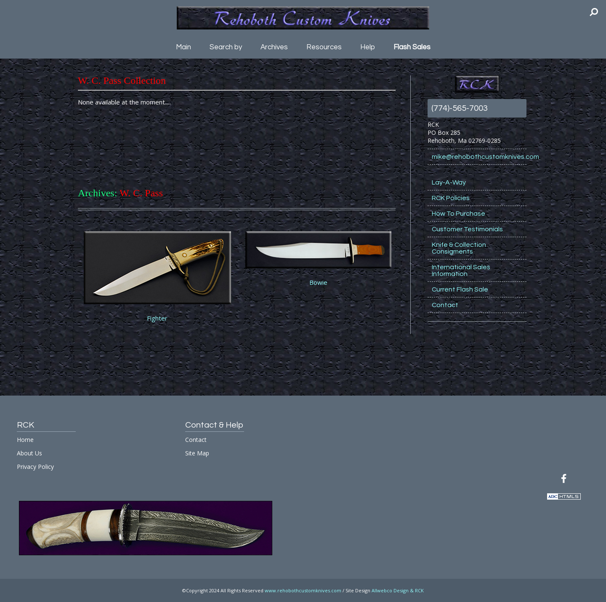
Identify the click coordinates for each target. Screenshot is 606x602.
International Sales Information (461, 270)
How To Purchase (458, 213)
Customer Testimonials (467, 229)
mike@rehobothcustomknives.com (479, 156)
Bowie (318, 282)
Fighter (157, 318)
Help (367, 47)
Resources (324, 47)
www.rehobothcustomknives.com (303, 590)
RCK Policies (451, 198)
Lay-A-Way (449, 182)
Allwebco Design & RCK (398, 590)
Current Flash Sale (460, 289)
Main (183, 47)
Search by (226, 47)
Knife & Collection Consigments (459, 248)
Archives (274, 47)
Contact (445, 305)
